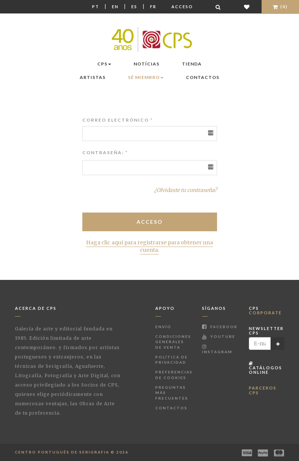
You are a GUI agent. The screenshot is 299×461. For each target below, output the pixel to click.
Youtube (218, 336)
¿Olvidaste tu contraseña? (185, 190)
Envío (163, 326)
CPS (104, 64)
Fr (153, 6)
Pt (95, 6)
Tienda (192, 64)
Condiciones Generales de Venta (173, 341)
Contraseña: (103, 152)
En (115, 6)
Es (134, 6)
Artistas (93, 77)
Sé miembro (146, 77)
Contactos (202, 77)
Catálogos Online (265, 368)
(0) (280, 6)
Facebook (220, 326)
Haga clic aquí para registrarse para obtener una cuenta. (149, 246)
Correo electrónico (117, 120)
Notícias (146, 64)
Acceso (182, 6)
